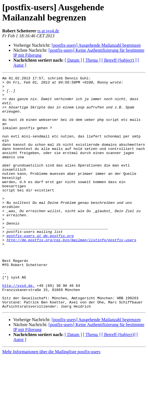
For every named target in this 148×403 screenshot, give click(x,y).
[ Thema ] (92, 60)
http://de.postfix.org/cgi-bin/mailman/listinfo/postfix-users (71, 273)
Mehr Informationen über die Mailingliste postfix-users (51, 398)
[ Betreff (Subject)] (118, 381)
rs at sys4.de (48, 30)
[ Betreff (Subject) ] (118, 60)
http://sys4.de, (18, 327)
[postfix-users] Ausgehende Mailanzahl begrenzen (96, 45)
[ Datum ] (73, 60)
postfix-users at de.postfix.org (40, 268)
